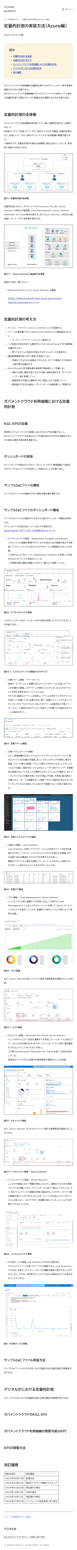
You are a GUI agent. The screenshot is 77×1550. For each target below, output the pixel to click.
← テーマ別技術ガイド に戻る (17, 1517)
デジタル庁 (21, 1528)
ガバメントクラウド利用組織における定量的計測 (34, 64)
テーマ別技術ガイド (11, 19)
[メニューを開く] (67, 9)
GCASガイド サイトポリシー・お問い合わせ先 (24, 1537)
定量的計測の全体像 (22, 56)
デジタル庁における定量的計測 (27, 68)
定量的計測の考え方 (22, 60)
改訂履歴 (17, 72)
